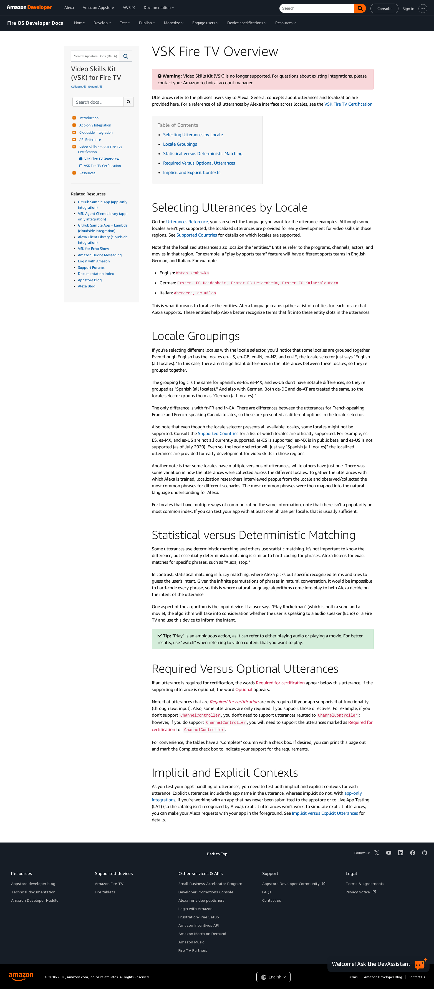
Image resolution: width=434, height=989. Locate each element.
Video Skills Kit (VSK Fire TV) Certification (100, 149)
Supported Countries (196, 235)
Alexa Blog (86, 286)
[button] (125, 56)
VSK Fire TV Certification (348, 104)
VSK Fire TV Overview (102, 158)
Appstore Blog (90, 280)
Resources (86, 173)
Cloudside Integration (95, 132)
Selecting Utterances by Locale (193, 134)
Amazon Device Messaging (100, 255)
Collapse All (78, 86)
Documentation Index (96, 273)
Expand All (95, 86)
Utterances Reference (187, 221)
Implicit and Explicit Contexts (191, 172)
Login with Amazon (94, 261)
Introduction (88, 118)
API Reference (89, 139)
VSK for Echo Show (93, 248)
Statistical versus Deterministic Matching (203, 153)
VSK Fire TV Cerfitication (103, 165)
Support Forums (91, 267)
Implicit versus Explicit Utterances (325, 813)
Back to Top (217, 853)
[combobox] (94, 56)
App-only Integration (94, 125)
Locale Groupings (180, 144)
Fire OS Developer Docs (35, 23)
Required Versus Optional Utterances (199, 163)
